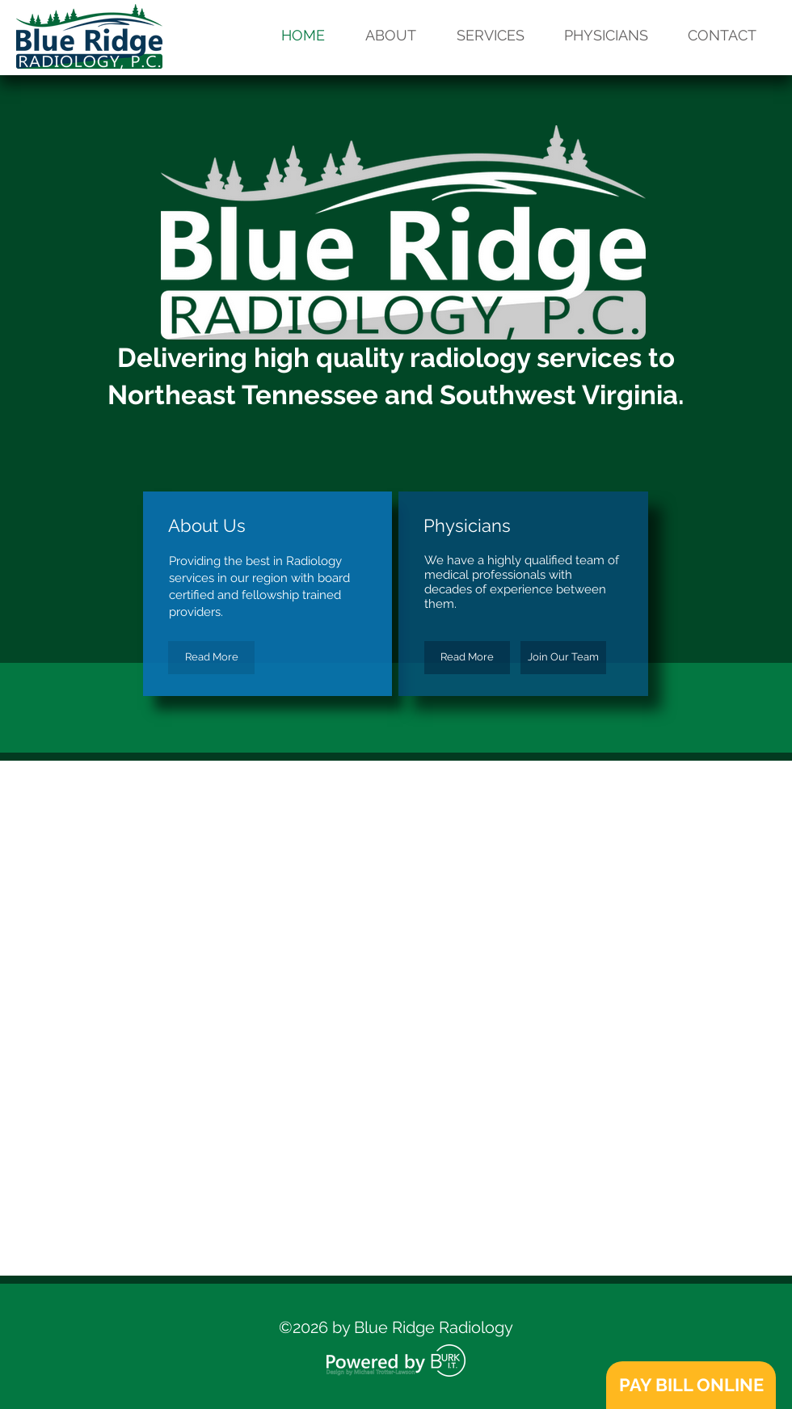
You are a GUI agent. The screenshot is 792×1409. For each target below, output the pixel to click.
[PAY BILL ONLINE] (691, 1385)
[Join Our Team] (563, 657)
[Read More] (211, 657)
